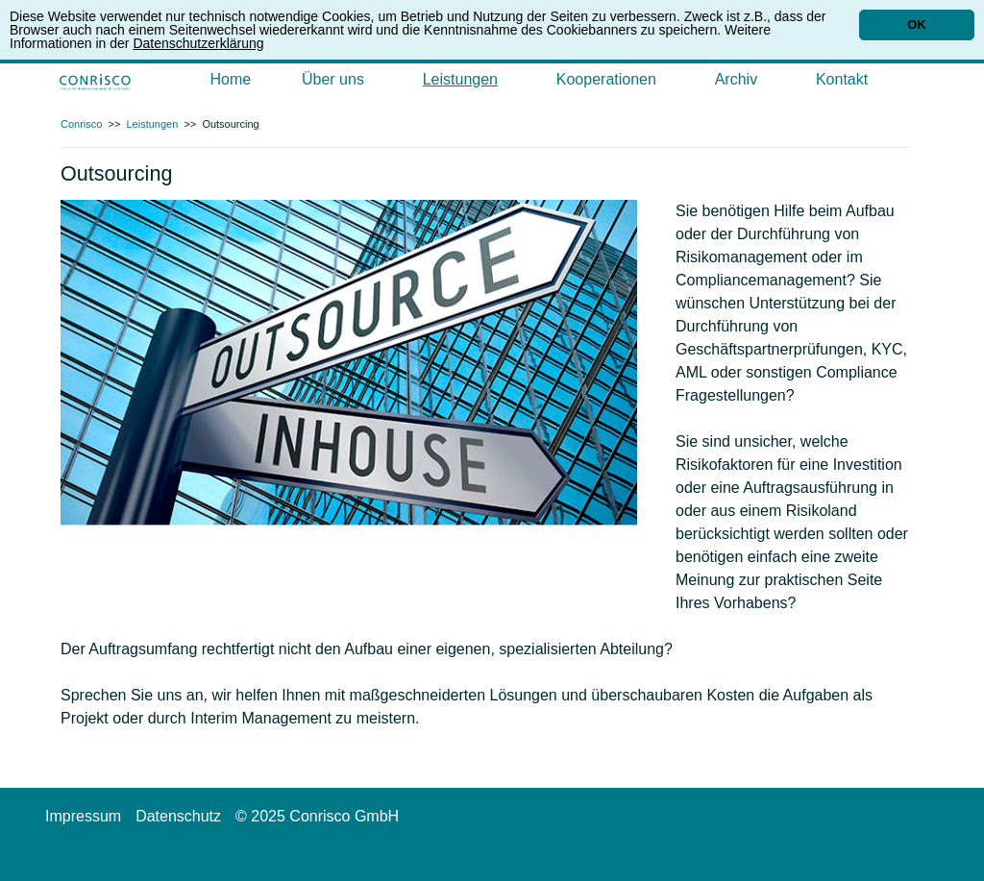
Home (231, 79)
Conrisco (81, 124)
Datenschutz (178, 816)
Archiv (736, 79)
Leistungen (460, 79)
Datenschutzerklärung (198, 43)
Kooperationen (606, 79)
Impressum (83, 816)
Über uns (333, 79)
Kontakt (842, 79)
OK (916, 24)
